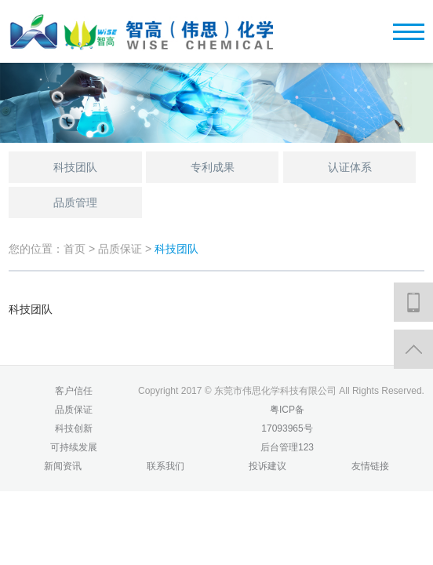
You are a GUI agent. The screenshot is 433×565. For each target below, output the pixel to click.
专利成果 (213, 167)
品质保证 (121, 248)
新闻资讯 (63, 466)
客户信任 (74, 390)
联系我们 (165, 466)
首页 (75, 248)
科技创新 (74, 428)
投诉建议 (267, 466)
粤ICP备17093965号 (286, 419)
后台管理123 (287, 447)
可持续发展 (73, 447)
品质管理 (75, 202)
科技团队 (75, 167)
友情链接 (370, 466)
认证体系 (350, 167)
